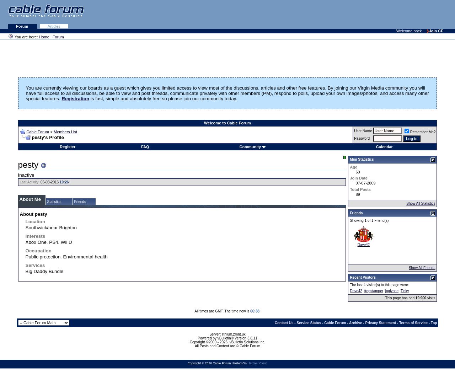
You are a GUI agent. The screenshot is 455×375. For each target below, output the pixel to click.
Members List (65, 132)
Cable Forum (37, 132)
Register (67, 147)
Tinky (405, 291)
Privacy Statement (380, 323)
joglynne (391, 291)
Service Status (308, 323)
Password (362, 138)
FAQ (145, 147)
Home (44, 37)
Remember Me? (420, 132)
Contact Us (284, 323)
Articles (54, 26)
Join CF (435, 31)
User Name (363, 131)
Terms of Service (413, 323)
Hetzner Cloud (257, 363)
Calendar (384, 147)
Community (253, 147)
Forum (22, 26)
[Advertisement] (368, 14)
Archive (355, 323)
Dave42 (364, 245)
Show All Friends (422, 268)
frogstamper (373, 291)
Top (434, 323)
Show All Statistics (420, 203)
